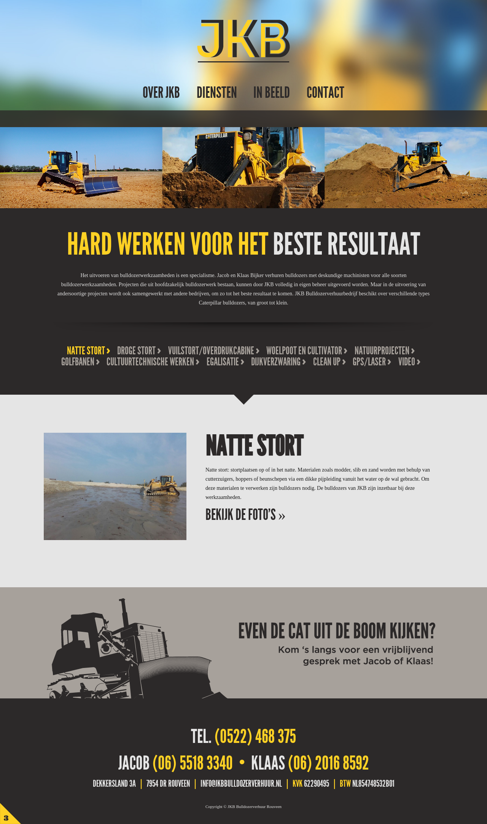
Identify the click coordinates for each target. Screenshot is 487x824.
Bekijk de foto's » (245, 515)
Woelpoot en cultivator (304, 350)
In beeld (271, 93)
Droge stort (136, 350)
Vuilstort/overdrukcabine (211, 350)
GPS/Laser (369, 361)
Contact (325, 93)
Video (406, 361)
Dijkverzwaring (276, 361)
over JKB (161, 93)
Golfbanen (77, 361)
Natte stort (86, 350)
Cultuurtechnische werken (150, 361)
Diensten (217, 93)
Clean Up (327, 361)
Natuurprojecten (382, 350)
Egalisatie (223, 361)
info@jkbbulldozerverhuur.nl (241, 783)
